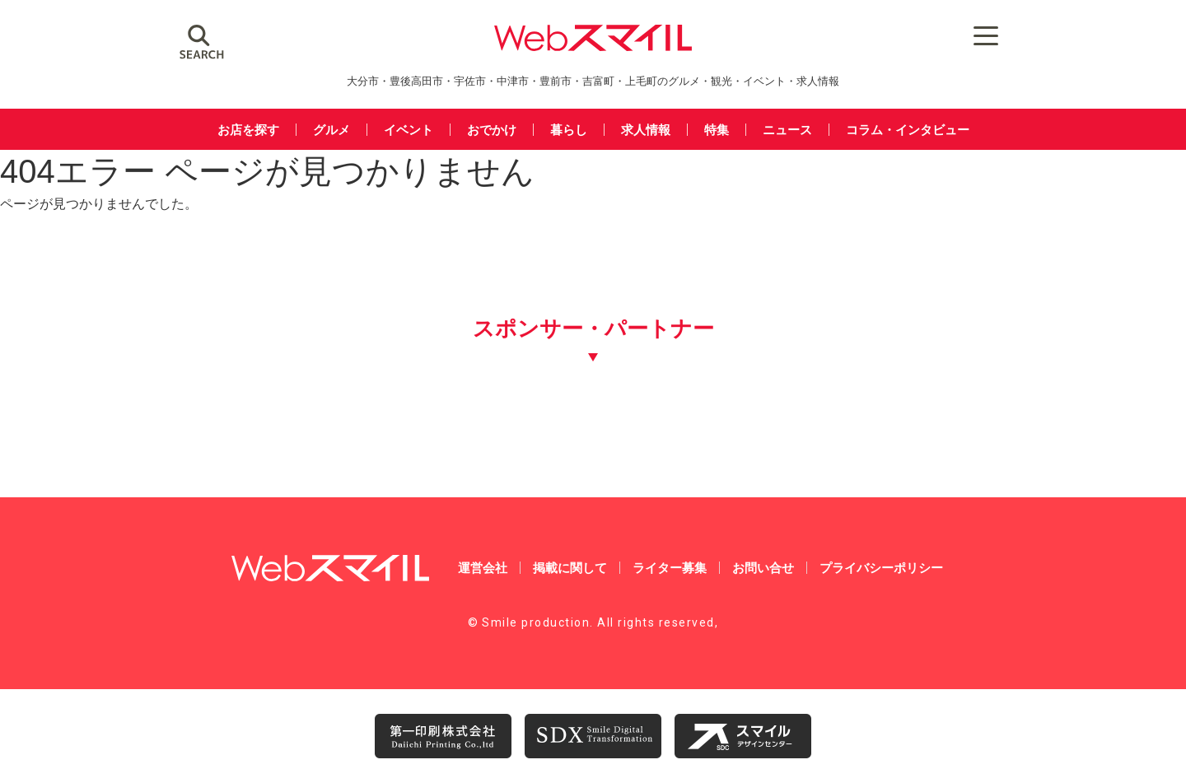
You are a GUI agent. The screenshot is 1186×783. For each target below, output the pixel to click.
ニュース (787, 130)
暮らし (568, 130)
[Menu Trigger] (985, 35)
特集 (716, 130)
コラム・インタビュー (907, 130)
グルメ (331, 130)
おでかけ (491, 130)
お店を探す (248, 130)
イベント (408, 130)
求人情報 (645, 130)
